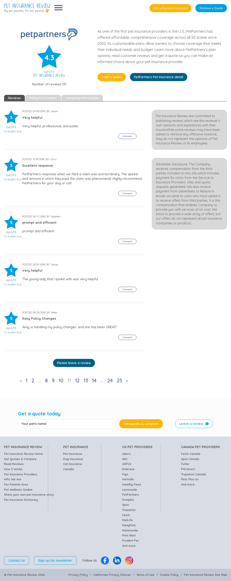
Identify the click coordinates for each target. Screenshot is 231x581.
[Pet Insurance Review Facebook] (105, 560)
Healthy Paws (131, 484)
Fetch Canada (190, 454)
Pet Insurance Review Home (23, 454)
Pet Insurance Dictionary (21, 499)
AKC (125, 459)
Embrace (128, 469)
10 (61, 380)
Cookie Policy (169, 574)
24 (110, 380)
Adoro (126, 454)
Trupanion (129, 510)
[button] (127, 136)
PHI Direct (188, 469)
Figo (125, 474)
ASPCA (126, 464)
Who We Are (12, 479)
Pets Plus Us (190, 479)
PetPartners (130, 494)
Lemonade (129, 489)
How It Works (13, 469)
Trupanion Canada (193, 474)
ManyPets (129, 525)
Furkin (185, 464)
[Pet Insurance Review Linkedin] (117, 560)
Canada (68, 469)
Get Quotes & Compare (20, 459)
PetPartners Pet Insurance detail (158, 77)
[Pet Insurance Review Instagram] (129, 560)
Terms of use (145, 574)
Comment (127, 136)
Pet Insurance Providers (20, 474)
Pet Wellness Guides (18, 489)
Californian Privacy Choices (112, 574)
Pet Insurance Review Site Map (205, 574)
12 (77, 380)
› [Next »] (127, 380)
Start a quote (112, 77)
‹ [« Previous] (21, 380)
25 (119, 380)
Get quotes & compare (141, 424)
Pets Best (129, 535)
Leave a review (194, 424)
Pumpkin (128, 499)
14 (94, 380)
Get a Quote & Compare (170, 8)
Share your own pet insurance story (29, 494)
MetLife (127, 520)
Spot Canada (190, 459)
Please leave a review (74, 363)
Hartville (128, 479)
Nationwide (130, 530)
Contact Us (16, 560)
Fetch (126, 515)
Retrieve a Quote (211, 8)
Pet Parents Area (16, 484)
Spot (125, 504)
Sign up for (55, 560)
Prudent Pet (130, 540)
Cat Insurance (72, 464)
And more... (130, 545)
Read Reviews (14, 464)
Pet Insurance (72, 454)
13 (86, 380)
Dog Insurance (73, 459)
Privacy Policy (78, 574)
